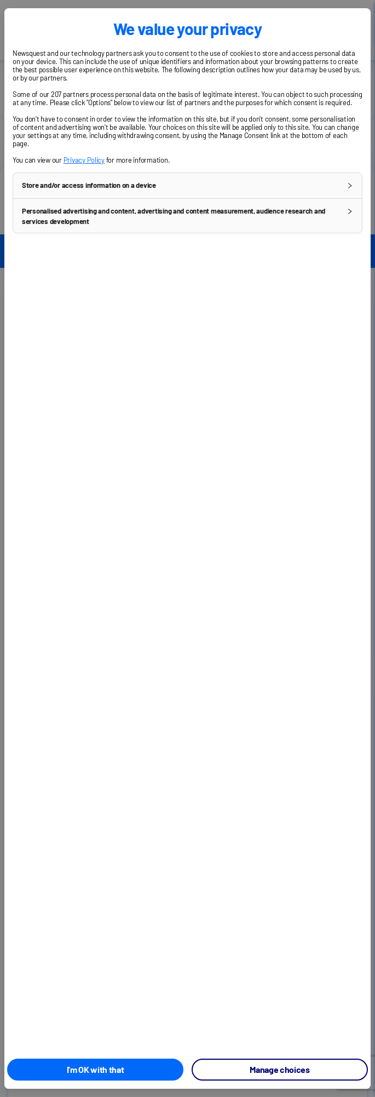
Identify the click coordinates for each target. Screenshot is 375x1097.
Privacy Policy (84, 160)
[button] (187, 185)
